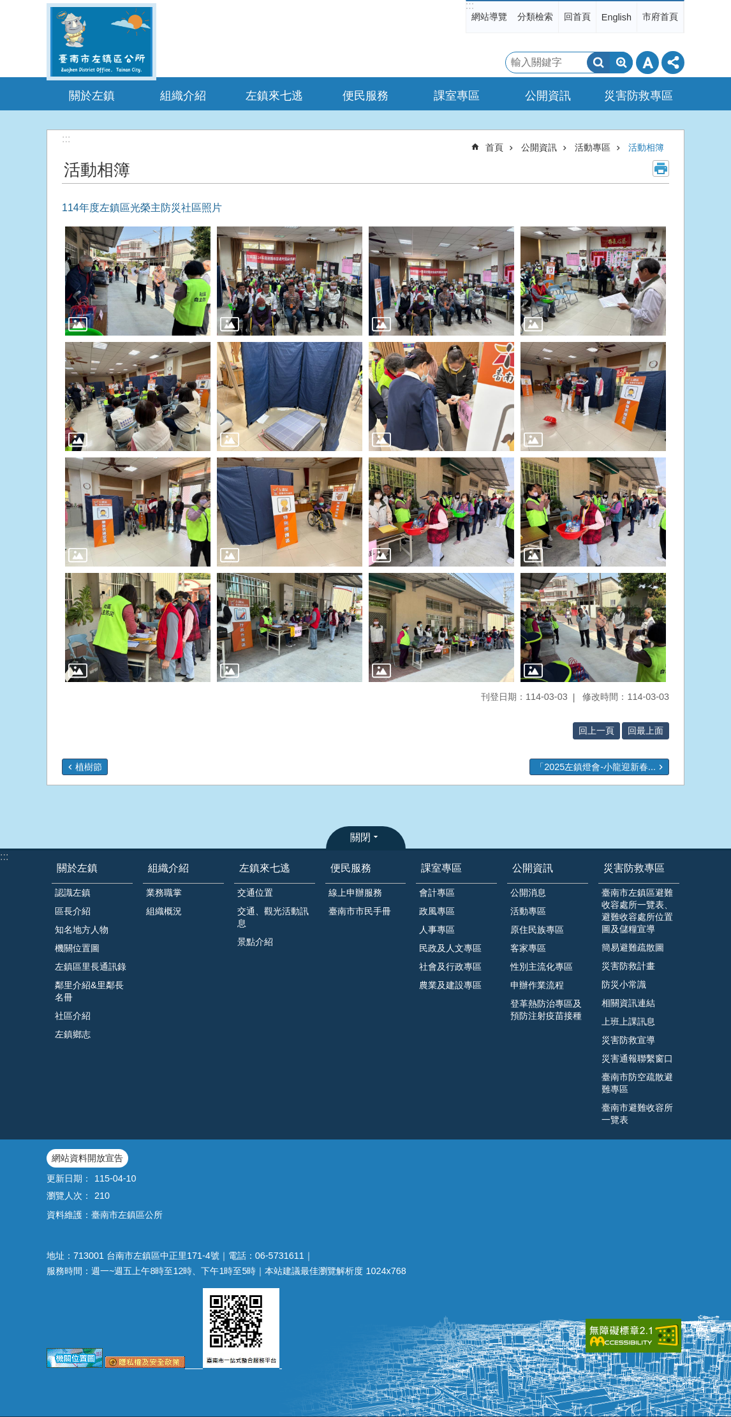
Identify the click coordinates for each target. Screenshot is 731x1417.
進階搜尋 (621, 62)
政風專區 (437, 911)
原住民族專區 (537, 929)
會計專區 (437, 892)
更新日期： (69, 1178)
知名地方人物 (81, 929)
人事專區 (437, 929)
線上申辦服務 (355, 892)
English (616, 17)
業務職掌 (164, 892)
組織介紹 (168, 868)
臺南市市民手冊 (360, 911)
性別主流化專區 (541, 966)
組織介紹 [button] (183, 95)
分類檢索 (535, 16)
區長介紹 (73, 911)
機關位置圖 (77, 948)
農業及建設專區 (450, 985)
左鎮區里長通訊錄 (90, 966)
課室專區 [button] (457, 95)
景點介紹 (255, 942)
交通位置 (255, 892)
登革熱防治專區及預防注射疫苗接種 (546, 1009)
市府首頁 (660, 16)
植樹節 (88, 767)
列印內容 (661, 168)
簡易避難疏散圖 (633, 947)
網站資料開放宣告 (87, 1158)
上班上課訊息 (628, 1021)
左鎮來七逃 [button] (274, 95)
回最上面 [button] (645, 730)
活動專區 (592, 147)
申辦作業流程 (537, 985)
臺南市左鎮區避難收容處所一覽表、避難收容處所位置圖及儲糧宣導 (637, 910)
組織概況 (164, 911)
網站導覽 (489, 16)
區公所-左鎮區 (101, 41)
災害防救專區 (634, 868)
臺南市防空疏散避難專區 (637, 1083)
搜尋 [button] (598, 62)
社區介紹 (73, 1016)
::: (470, 5)
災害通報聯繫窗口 (637, 1058)
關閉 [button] (360, 837)
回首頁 (577, 16)
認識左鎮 (73, 892)
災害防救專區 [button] (638, 95)
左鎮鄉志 (73, 1034)
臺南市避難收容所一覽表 (637, 1113)
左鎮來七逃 (264, 868)
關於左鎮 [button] (92, 95)
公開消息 (528, 892)
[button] (137, 281)
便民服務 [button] (365, 95)
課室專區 (441, 868)
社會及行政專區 (450, 966)
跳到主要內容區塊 (6, 6)
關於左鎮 (77, 868)
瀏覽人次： (69, 1196)
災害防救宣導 (628, 1040)
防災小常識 (624, 984)
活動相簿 (646, 147)
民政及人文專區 (450, 948)
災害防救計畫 (628, 966)
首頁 (494, 147)
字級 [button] (647, 62)
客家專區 (528, 948)
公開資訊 (539, 147)
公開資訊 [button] (548, 95)
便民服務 (350, 868)
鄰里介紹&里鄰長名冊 (89, 991)
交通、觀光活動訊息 (273, 917)
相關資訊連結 (628, 1003)
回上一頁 (596, 730)
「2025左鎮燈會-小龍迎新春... (595, 767)
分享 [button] (672, 62)
